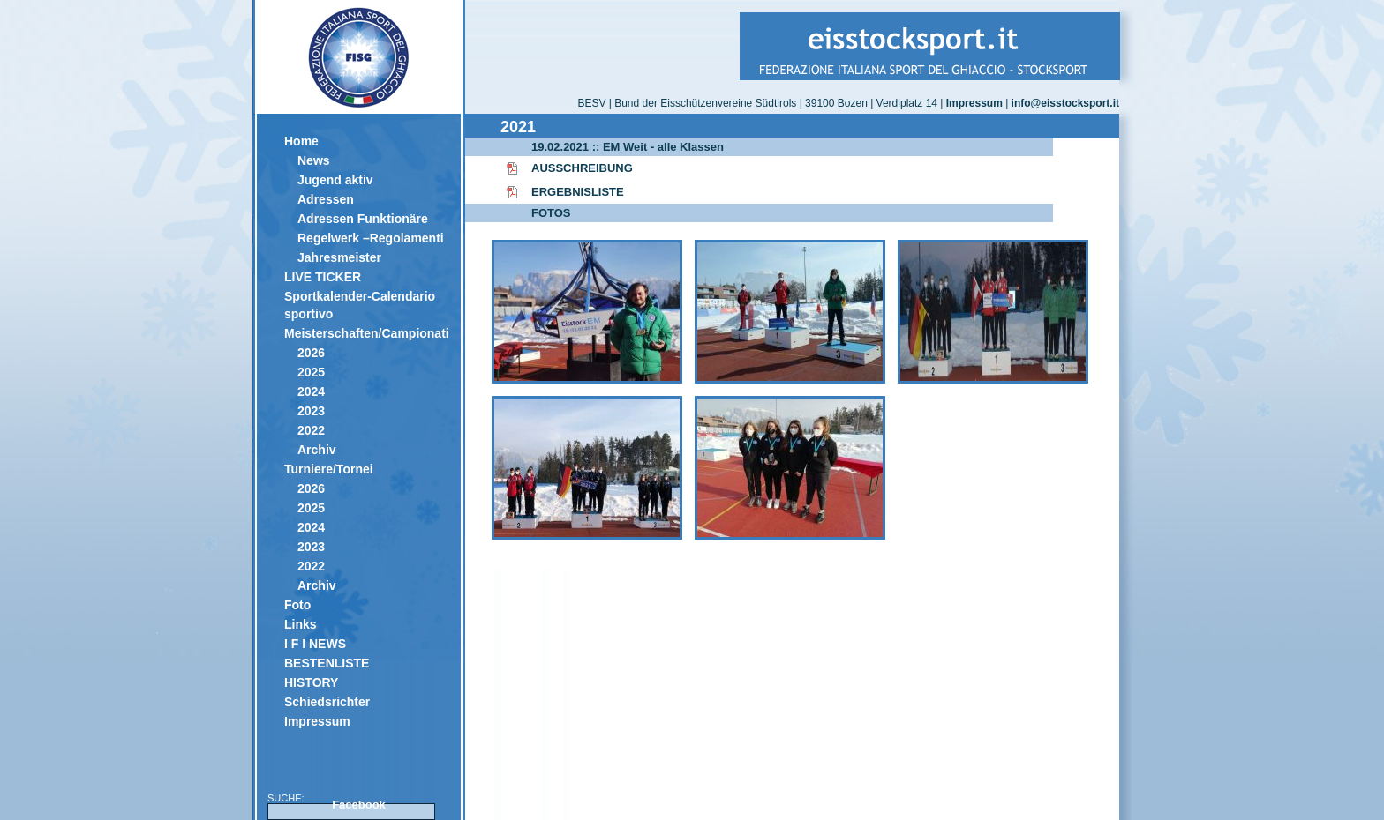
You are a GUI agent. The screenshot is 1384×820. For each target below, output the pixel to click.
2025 (311, 372)
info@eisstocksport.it (1065, 103)
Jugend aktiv (335, 180)
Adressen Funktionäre (362, 219)
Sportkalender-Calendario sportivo (359, 305)
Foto (297, 605)
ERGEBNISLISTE (577, 191)
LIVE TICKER (322, 277)
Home (301, 141)
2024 (311, 391)
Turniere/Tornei (328, 469)
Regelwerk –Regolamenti (370, 238)
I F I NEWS (315, 644)
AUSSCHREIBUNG (582, 168)
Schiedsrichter (327, 702)
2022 (311, 430)
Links (300, 624)
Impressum (317, 721)
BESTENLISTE (326, 663)
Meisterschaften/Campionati (366, 333)
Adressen (325, 199)
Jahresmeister (339, 257)
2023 (311, 411)
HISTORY (311, 682)
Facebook (359, 804)
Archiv (316, 450)
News (313, 160)
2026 (311, 353)
